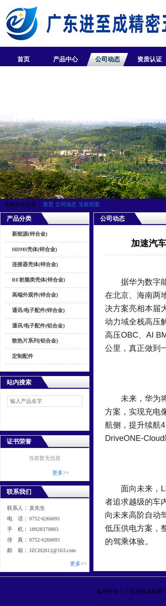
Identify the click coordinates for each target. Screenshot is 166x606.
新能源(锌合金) (29, 234)
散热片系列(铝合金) (35, 341)
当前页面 (89, 204)
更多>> (60, 473)
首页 (23, 59)
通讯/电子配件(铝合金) (38, 326)
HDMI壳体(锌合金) (34, 249)
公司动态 (107, 59)
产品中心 (65, 59)
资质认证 (149, 59)
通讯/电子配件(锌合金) (38, 310)
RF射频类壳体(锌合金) (38, 280)
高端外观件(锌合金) (35, 295)
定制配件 (22, 356)
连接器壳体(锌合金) (35, 264)
